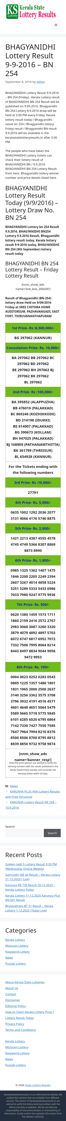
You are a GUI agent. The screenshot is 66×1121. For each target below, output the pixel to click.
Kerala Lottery (15, 940)
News (14, 786)
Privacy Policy (14, 1024)
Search (10, 826)
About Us (11, 988)
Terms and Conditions (20, 1030)
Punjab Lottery (15, 964)
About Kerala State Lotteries (25, 982)
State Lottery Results (38, 1085)
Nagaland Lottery (17, 952)
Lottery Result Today (19, 1018)
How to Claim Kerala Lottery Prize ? (29, 1012)
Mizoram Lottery (16, 946)
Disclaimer (12, 1000)
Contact (10, 994)
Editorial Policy (15, 1006)
